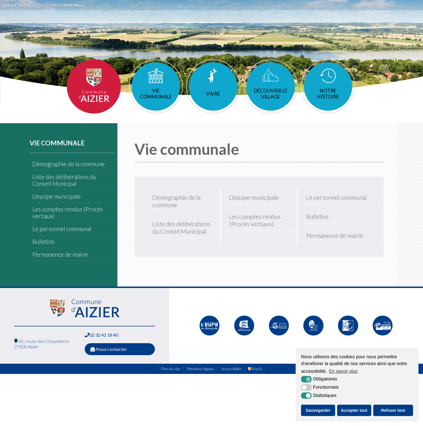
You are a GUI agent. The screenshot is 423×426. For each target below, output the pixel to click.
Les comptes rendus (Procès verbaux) (67, 224)
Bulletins (43, 253)
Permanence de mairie (60, 265)
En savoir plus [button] (343, 371)
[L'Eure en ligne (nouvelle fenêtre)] (209, 348)
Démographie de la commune (68, 175)
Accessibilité (231, 380)
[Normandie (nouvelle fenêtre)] (244, 348)
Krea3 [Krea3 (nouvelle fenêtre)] (255, 380)
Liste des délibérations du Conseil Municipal (64, 191)
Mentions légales (200, 380)
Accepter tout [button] (354, 410)
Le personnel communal (61, 240)
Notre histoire (328, 105)
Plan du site (170, 380)
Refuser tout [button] (393, 410)
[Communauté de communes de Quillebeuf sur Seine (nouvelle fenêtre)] (279, 348)
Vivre (213, 105)
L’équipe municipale (56, 207)
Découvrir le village (270, 105)
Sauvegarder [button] (318, 410)
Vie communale (155, 105)
